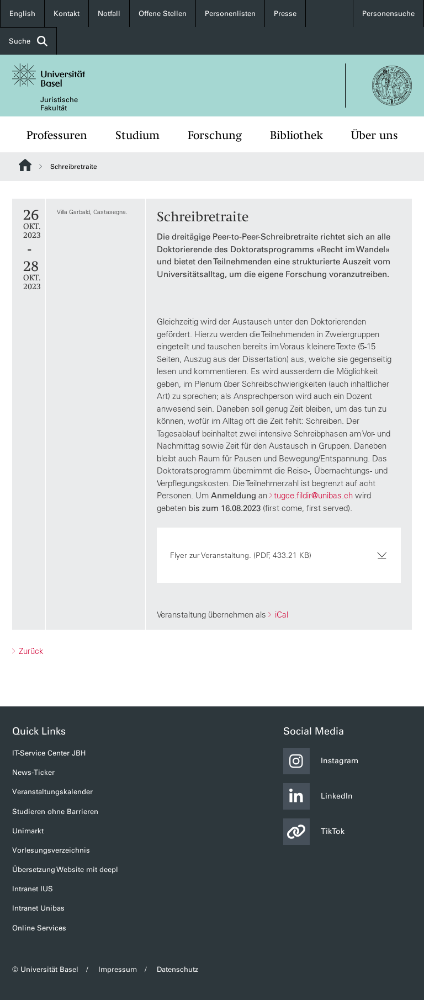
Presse (285, 13)
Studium (137, 135)
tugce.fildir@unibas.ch (313, 495)
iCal (280, 614)
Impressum (117, 969)
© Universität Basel (45, 969)
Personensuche (388, 13)
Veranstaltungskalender (52, 792)
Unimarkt (28, 831)
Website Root (25, 165)
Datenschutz (177, 969)
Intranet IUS (32, 889)
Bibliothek (296, 135)
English (22, 13)
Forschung (215, 135)
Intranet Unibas (38, 908)
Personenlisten (230, 13)
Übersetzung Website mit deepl (65, 869)
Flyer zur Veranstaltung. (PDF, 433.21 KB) (279, 555)
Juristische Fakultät (59, 103)
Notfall (109, 13)
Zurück (30, 651)
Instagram (320, 761)
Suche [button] (28, 41)
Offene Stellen (163, 13)
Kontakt (67, 13)
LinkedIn (318, 796)
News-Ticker (33, 772)
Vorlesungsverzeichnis (51, 850)
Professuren (56, 135)
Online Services (39, 928)
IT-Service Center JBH (49, 753)
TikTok (313, 831)
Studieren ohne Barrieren (55, 811)
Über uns (374, 135)
